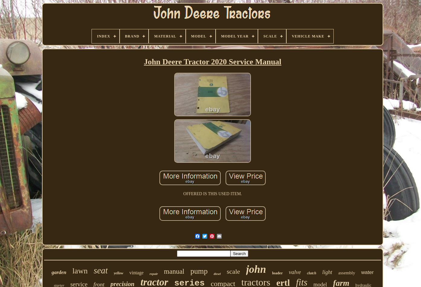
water (367, 272)
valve (295, 272)
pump (199, 271)
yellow (118, 273)
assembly (346, 272)
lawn (80, 270)
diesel (217, 274)
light (327, 272)
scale (233, 271)
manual (174, 271)
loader (277, 273)
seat (101, 270)
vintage (136, 272)
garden (59, 272)
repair (153, 274)
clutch (311, 273)
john (256, 269)
